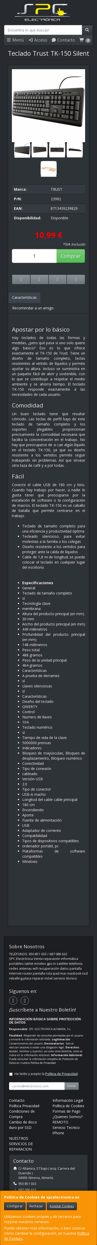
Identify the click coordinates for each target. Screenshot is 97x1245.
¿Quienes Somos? (68, 1116)
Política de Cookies (68, 1105)
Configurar (15, 1206)
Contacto (63, 40)
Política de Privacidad (43, 1063)
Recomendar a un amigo (33, 308)
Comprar (71, 256)
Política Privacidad (24, 1105)
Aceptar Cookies (62, 1206)
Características (24, 297)
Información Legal (68, 1100)
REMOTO (60, 1122)
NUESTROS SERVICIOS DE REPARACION (21, 1144)
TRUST (56, 189)
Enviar (71, 1086)
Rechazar (36, 1206)
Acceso (37, 40)
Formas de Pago (66, 1111)
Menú (15, 40)
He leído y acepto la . (46, 1074)
